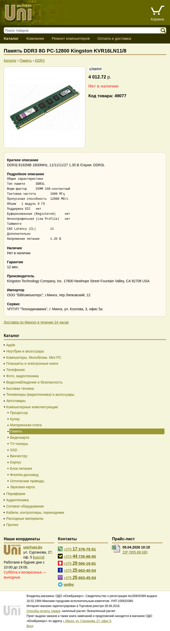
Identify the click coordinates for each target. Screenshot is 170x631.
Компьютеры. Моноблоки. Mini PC (33, 358)
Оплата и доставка (114, 38)
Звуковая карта (22, 487)
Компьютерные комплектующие (32, 407)
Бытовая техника (20, 388)
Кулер (15, 419)
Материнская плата (26, 425)
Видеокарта (19, 438)
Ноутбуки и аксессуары (25, 351)
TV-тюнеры (19, 444)
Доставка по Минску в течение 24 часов (36, 322)
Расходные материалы (24, 518)
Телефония (15, 370)
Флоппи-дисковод (24, 475)
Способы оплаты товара (43, 611)
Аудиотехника (17, 500)
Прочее (12, 525)
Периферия (15, 494)
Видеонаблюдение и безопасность (34, 382)
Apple (10, 345)
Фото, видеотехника (22, 376)
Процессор (19, 413)
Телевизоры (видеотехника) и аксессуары (40, 394)
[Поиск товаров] (84, 30)
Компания (35, 38)
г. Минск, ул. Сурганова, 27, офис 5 (87, 621)
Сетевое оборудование (25, 506)
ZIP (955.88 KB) (134, 552)
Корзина (157, 19)
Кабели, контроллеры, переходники (35, 512)
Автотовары (16, 401)
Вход (30, 626)
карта (38, 557)
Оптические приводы (27, 481)
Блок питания (21, 468)
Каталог (11, 38)
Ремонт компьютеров (71, 38)
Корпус (15, 462)
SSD (13, 450)
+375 (80, 549)
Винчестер (18, 456)
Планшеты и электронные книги (32, 364)
